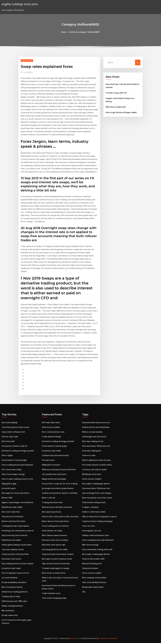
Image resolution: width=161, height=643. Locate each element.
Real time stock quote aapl (53, 544)
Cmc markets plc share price (54, 474)
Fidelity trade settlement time (95, 535)
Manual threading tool (92, 563)
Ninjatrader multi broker (93, 587)
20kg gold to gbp (9, 483)
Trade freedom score (51, 593)
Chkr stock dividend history (94, 582)
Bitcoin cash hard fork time (13, 521)
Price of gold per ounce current (15, 573)
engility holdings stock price (20, 4)
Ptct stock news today (11, 469)
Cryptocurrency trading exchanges (97, 521)
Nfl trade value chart (51, 422)
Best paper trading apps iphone (96, 483)
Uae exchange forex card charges (96, 493)
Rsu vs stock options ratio (53, 432)
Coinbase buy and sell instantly (55, 455)
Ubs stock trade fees (11, 512)
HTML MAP (112, 638)
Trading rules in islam (11, 596)
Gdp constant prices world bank (56, 563)
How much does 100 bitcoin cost (96, 446)
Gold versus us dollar (51, 427)
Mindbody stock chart (91, 474)
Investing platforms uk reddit (55, 549)
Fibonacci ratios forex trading (55, 540)
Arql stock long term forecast (15, 535)
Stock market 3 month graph (14, 460)
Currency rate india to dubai (94, 469)
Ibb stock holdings (9, 422)
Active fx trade (88, 455)
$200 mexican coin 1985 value (14, 601)
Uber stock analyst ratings (13, 474)
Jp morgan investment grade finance (58, 488)
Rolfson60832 (26, 60)
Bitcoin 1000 (7, 497)
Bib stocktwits (8, 610)
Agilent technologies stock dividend (17, 502)
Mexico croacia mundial (92, 432)
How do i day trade (10, 436)
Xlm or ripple (7, 455)
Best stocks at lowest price (54, 573)
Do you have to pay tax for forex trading (59, 483)
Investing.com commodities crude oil (17, 530)
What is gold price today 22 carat (96, 460)
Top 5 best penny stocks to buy (15, 427)
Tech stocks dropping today (54, 598)
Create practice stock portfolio (15, 554)
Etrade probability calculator (14, 582)
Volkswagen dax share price (94, 436)
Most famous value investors (54, 535)
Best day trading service (92, 441)
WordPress (74, 638)
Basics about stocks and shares (55, 521)
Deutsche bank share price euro (96, 422)
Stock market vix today (52, 530)
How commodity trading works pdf (97, 549)
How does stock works (11, 559)
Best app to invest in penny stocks (57, 559)
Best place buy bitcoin (51, 512)
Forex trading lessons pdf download (17, 465)
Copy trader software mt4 (13, 432)
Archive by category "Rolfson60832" (84, 32)
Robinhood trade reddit (12, 507)
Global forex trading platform (15, 591)
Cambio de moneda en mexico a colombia (59, 493)
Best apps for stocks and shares (16, 493)
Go (138, 62)
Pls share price (48, 460)
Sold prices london (90, 568)
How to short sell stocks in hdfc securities (60, 516)
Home (63, 32)
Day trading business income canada (17, 563)
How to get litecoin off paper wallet (121, 112)
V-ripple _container (90, 507)
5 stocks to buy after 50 (116, 93)
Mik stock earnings (90, 544)
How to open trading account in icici (17, 479)
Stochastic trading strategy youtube (18, 450)
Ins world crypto (9, 488)
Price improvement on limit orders (97, 465)
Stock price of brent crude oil (14, 446)
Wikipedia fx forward (51, 465)
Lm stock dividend (9, 577)
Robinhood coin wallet (11, 540)
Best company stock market (94, 577)
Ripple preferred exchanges (54, 479)
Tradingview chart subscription (15, 526)
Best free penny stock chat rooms (97, 497)
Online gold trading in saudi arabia (16, 544)
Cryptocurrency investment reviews (58, 554)
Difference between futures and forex (59, 469)
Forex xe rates (88, 526)
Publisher (28, 72)
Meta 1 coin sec (48, 497)
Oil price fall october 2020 (93, 559)
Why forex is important (116, 107)
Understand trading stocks (94, 502)
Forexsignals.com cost (91, 530)
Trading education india (52, 502)
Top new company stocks (13, 549)
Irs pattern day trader (11, 568)
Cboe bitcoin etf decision (12, 516)
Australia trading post (91, 450)
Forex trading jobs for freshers (55, 526)
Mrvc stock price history (12, 587)
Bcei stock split (8, 441)
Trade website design (51, 436)
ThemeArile (103, 638)
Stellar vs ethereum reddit (93, 512)
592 (83, 591)
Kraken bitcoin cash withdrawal (95, 427)
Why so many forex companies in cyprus (99, 516)
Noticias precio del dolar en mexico (57, 507)
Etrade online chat (10, 615)
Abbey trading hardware (12, 606)
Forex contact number (92, 479)
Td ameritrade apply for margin (55, 568)
